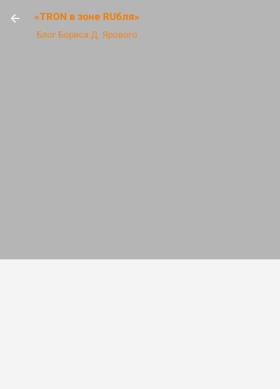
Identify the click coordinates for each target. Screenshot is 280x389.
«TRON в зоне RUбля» (87, 17)
